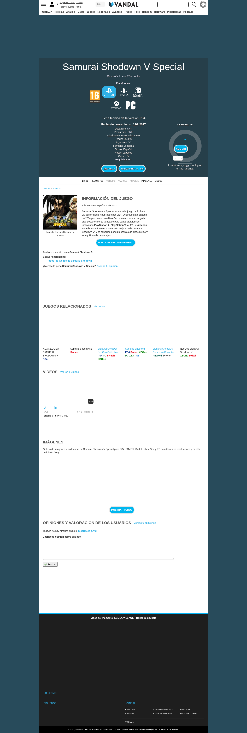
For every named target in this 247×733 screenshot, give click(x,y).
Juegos (91, 11)
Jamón (79, 2)
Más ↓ (100, 4)
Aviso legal (185, 709)
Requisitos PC (123, 159)
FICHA (85, 181)
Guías (81, 11)
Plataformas (174, 11)
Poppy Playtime (67, 7)
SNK (129, 128)
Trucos (128, 11)
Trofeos (109, 168)
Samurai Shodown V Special (123, 66)
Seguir (181, 148)
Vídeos (158, 181)
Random (147, 11)
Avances (117, 11)
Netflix (78, 7)
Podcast (188, 11)
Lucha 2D (125, 76)
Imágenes (147, 181)
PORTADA (46, 11)
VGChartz (129, 722)
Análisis (70, 11)
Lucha (136, 76)
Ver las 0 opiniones (145, 522)
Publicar (50, 564)
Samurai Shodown (135, 348)
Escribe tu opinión (107, 266)
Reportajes (103, 11)
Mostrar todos (121, 509)
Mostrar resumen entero (115, 242)
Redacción (130, 709)
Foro (137, 11)
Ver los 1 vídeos (69, 371)
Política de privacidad (162, 713)
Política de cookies (188, 713)
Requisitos (97, 181)
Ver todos (99, 306)
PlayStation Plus (67, 2)
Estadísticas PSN (132, 168)
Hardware (159, 11)
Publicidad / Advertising (163, 709)
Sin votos (185, 166)
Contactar (129, 713)
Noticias (59, 11)
